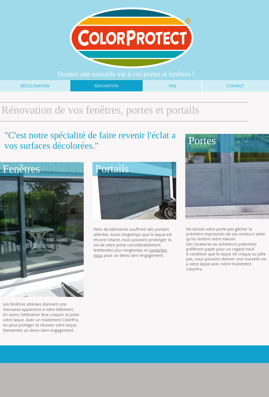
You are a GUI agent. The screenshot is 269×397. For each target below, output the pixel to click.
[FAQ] (172, 85)
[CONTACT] (235, 85)
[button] (42, 229)
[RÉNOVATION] (106, 85)
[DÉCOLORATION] (35, 85)
